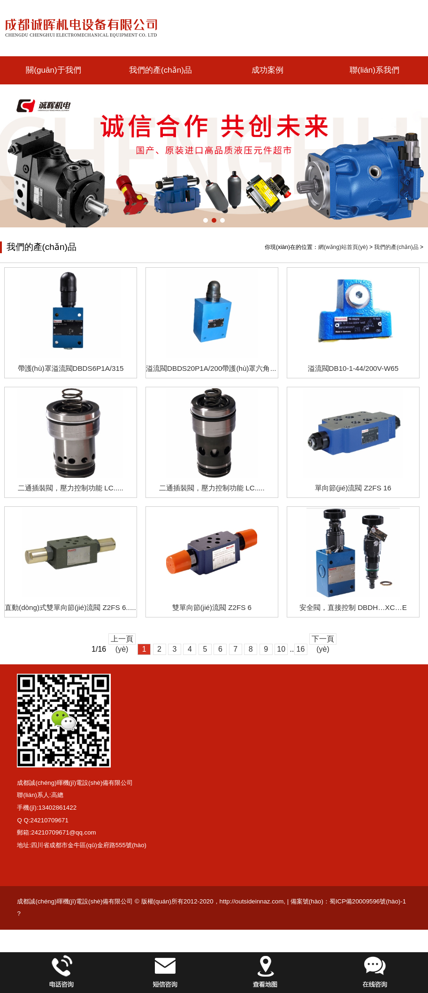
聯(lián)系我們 (374, 70)
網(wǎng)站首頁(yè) (343, 247)
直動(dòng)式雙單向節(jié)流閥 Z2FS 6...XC (73, 607)
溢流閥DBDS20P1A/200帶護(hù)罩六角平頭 (215, 368)
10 (281, 649)
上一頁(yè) (122, 640)
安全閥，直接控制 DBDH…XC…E (353, 607)
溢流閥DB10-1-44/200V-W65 (353, 368)
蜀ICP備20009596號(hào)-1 (367, 901)
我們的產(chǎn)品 (160, 70)
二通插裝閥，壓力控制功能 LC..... (212, 488)
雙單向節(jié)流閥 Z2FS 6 (212, 607)
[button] (205, 220)
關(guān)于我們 (53, 70)
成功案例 (267, 70)
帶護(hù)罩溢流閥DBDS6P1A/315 (71, 368)
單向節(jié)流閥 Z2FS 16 (353, 488)
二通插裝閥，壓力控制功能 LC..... (70, 488)
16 (301, 649)
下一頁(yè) (323, 640)
